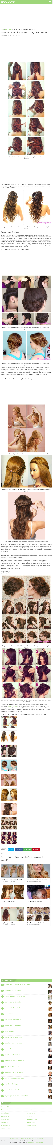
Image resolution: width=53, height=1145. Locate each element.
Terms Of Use (28, 1138)
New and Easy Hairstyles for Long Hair (37, 879)
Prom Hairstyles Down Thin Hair (13, 1008)
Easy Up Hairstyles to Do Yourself (35, 922)
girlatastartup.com (12, 706)
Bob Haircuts (30, 1107)
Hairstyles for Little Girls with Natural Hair (15, 1060)
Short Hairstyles (5, 1125)
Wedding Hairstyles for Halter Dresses (14, 996)
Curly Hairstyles (31, 1110)
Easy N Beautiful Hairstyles (8, 901)
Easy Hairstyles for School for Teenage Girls (16, 1096)
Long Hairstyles (5, 1119)
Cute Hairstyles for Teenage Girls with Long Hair (17, 984)
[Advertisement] (26, 17)
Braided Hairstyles (6, 1110)
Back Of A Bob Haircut (10, 1031)
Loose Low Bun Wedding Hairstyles (13, 1002)
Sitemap (12, 1138)
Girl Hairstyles (5, 1116)
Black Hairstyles (5, 1107)
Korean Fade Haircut (10, 1049)
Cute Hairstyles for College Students (13, 1037)
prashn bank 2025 (39, 1142)
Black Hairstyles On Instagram (12, 1019)
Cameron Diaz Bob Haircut (11, 1066)
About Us (34, 1138)
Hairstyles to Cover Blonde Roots (13, 1043)
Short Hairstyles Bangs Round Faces (14, 1078)
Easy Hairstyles (5, 35)
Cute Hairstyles (5, 1113)
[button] (49, 2)
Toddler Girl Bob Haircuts (11, 1014)
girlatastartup (8, 1)
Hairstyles (29, 1116)
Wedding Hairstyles (32, 1125)
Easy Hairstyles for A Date (8, 922)
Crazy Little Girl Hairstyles (11, 1084)
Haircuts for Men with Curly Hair (13, 1090)
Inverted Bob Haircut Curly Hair (12, 990)
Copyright (22, 1138)
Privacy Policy (40, 1138)
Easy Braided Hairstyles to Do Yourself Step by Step (14, 879)
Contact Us (16, 1138)
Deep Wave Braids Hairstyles (12, 1055)
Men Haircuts (4, 1122)
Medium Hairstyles (32, 1119)
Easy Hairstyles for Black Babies (35, 901)
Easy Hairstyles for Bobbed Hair (12, 1025)
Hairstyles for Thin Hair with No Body (14, 1072)
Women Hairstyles (6, 1128)
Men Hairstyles (31, 1122)
